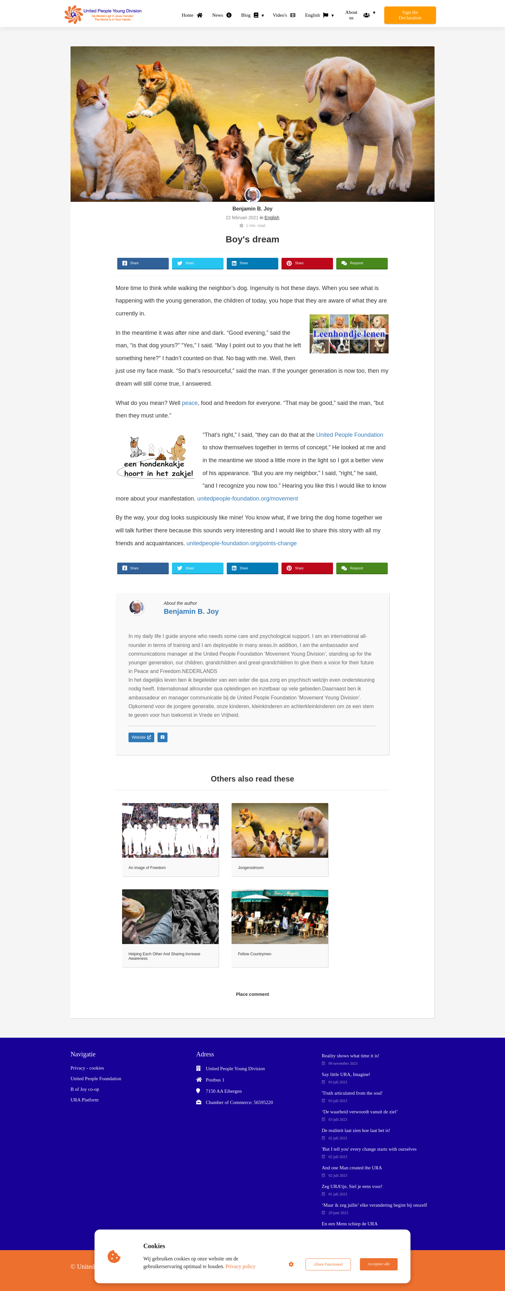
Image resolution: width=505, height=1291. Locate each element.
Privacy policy (241, 1266)
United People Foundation (349, 435)
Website (141, 737)
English (271, 217)
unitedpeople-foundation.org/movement (247, 498)
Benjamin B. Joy (252, 208)
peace (190, 403)
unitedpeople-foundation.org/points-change (241, 543)
